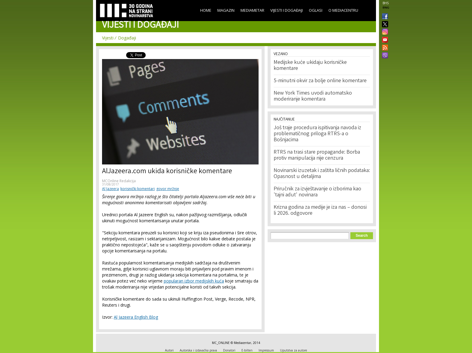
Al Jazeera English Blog (136, 317)
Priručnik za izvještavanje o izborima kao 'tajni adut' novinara (317, 192)
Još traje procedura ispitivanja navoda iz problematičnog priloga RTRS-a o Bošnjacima (317, 134)
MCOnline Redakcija (119, 180)
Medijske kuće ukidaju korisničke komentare (310, 66)
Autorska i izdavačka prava (198, 350)
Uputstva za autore (293, 350)
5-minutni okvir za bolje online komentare (320, 81)
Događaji (127, 38)
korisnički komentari (137, 188)
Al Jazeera (110, 188)
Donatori (229, 350)
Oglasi (315, 10)
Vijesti (107, 38)
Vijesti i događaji (286, 10)
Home (205, 10)
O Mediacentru (343, 10)
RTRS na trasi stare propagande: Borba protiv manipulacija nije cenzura (317, 155)
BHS (386, 3)
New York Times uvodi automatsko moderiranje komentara (313, 96)
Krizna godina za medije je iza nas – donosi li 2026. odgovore (320, 210)
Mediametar (252, 10)
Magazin (225, 10)
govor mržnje (167, 188)
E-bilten (247, 350)
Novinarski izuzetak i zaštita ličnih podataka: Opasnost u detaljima (322, 174)
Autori (169, 350)
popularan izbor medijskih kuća (194, 281)
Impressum (266, 350)
